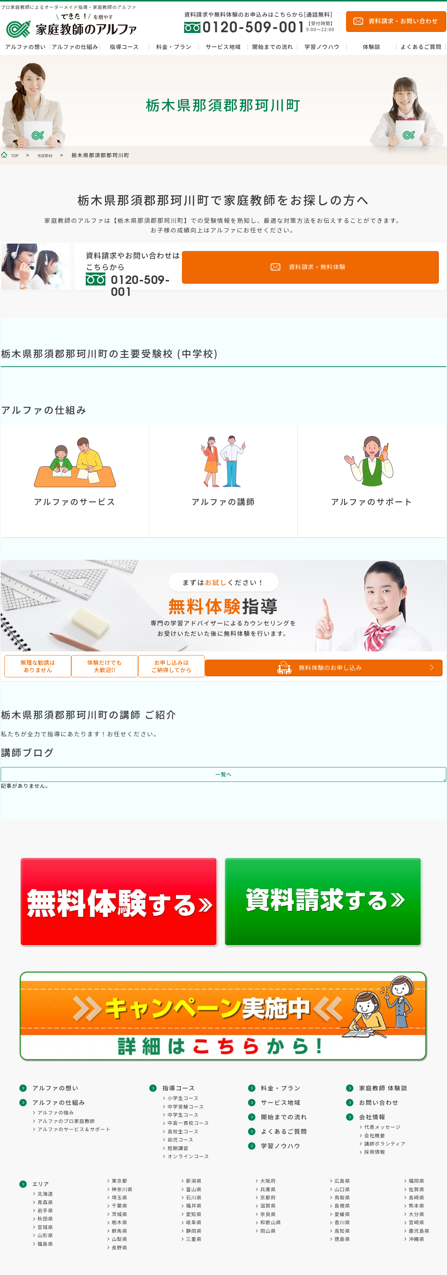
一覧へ (223, 778)
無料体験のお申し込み (352, 667)
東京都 (119, 1180)
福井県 (194, 1205)
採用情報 (374, 1136)
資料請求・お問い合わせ (403, 20)
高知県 (342, 1230)
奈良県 (268, 1214)
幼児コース (182, 1138)
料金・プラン (174, 46)
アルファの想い (25, 46)
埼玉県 (119, 1197)
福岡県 (416, 1180)
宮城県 (45, 1227)
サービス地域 (223, 46)
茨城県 (119, 1214)
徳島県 (342, 1238)
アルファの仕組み (75, 46)
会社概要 (374, 1119)
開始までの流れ (272, 46)
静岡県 (194, 1230)
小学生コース (184, 1097)
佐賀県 (416, 1189)
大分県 (416, 1214)
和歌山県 (270, 1222)
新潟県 (194, 1180)
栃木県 (119, 1222)
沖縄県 (416, 1238)
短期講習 (179, 1147)
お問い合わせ (376, 1087)
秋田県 (45, 1218)
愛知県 (194, 1214)
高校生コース (184, 1130)
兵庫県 (268, 1189)
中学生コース (184, 1113)
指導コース (124, 46)
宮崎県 (416, 1222)
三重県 (194, 1238)
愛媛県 (342, 1214)
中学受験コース (187, 1105)
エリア (40, 1184)
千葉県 (119, 1205)
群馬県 (119, 1230)
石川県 (194, 1197)
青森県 (45, 1202)
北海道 (45, 1193)
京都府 (268, 1197)
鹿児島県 (419, 1230)
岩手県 (45, 1210)
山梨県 (119, 1238)
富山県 (194, 1189)
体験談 (371, 46)
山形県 (45, 1235)
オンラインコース (190, 1155)
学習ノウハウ (322, 46)
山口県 (342, 1189)
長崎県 (416, 1197)
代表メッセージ (382, 1110)
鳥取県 (342, 1197)
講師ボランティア (385, 1127)
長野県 (119, 1247)
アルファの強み (55, 1110)
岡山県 (268, 1230)
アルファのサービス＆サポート (74, 1127)
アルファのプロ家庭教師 (66, 1119)
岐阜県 (194, 1222)
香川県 (342, 1222)
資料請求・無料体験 (373, 265)
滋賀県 (268, 1205)
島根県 (342, 1205)
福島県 (45, 1243)
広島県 (342, 1180)
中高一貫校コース (190, 1122)
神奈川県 (122, 1189)
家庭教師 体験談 (285, 1156)
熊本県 (416, 1205)
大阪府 (268, 1180)
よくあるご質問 (421, 46)
